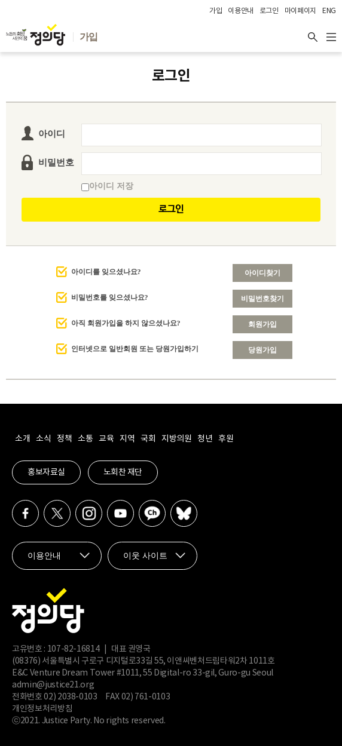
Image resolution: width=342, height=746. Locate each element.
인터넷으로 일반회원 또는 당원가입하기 (135, 349)
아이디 (51, 134)
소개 (22, 439)
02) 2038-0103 (70, 697)
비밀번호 (56, 162)
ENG (329, 11)
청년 (204, 439)
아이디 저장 (107, 186)
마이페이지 (300, 11)
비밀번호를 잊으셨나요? (109, 297)
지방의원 (176, 439)
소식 (43, 439)
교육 (106, 439)
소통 (85, 439)
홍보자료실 (46, 472)
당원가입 (262, 350)
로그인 (269, 11)
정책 (64, 439)
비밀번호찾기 (262, 298)
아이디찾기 (262, 273)
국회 (148, 439)
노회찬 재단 (122, 472)
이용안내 (241, 11)
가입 (215, 11)
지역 (127, 439)
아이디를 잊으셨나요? (106, 272)
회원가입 (262, 324)
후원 (225, 439)
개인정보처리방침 (42, 709)
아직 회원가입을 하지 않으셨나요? (126, 323)
